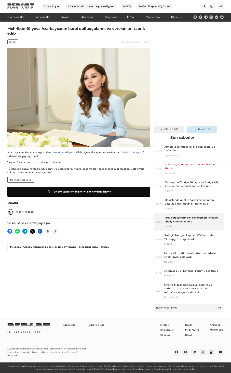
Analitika (215, 324)
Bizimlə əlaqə (97, 324)
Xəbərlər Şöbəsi (20, 212)
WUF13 (126, 6)
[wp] (17, 231)
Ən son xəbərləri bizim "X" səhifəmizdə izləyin (79, 191)
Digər (176, 17)
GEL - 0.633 (169, 129)
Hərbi (12, 42)
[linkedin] (216, 17)
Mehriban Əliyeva (64, 152)
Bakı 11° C (202, 129)
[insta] (200, 17)
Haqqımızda (68, 324)
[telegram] (206, 17)
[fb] (195, 17)
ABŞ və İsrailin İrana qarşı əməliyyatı (91, 6)
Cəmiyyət (166, 335)
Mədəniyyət (192, 329)
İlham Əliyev (52, 6)
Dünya (188, 335)
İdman (188, 324)
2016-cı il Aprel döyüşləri (154, 6)
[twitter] (211, 17)
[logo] (20, 6)
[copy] (55, 231)
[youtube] (222, 17)
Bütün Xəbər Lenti (189, 307)
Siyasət (164, 324)
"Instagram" (136, 152)
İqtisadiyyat (167, 329)
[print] (47, 231)
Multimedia (216, 329)
